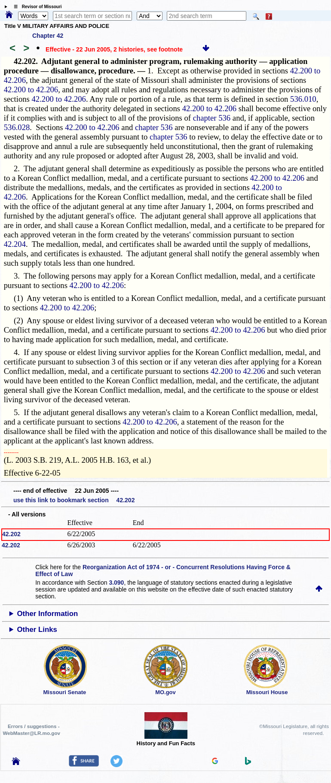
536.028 (17, 127)
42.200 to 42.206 (31, 89)
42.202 (11, 534)
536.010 (303, 98)
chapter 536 (212, 117)
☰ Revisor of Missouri (35, 6)
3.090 (116, 582)
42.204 (15, 244)
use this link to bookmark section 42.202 (74, 500)
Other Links (37, 629)
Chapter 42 (47, 35)
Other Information (47, 614)
